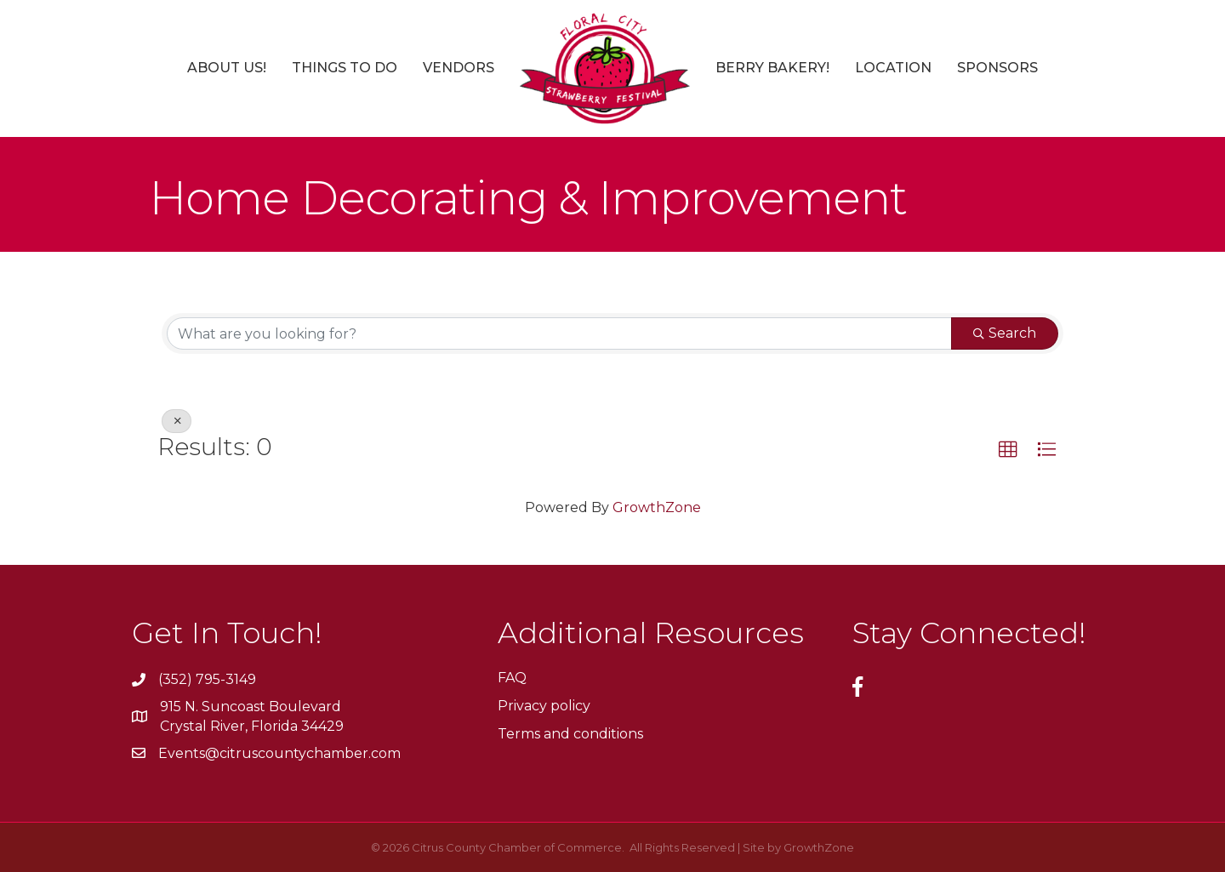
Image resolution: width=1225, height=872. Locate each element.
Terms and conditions (570, 734)
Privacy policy (544, 706)
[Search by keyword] (559, 333)
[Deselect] (176, 421)
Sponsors (997, 68)
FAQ (512, 678)
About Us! (226, 68)
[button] (1008, 450)
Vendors (458, 68)
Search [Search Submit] (1004, 333)
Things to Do (344, 68)
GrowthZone (656, 507)
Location (893, 68)
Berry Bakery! (772, 68)
